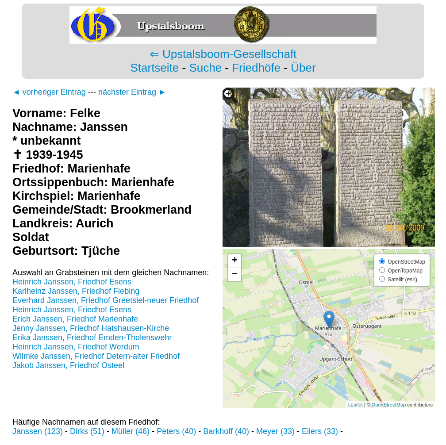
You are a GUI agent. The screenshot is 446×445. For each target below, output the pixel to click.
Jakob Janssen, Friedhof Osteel (68, 365)
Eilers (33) (320, 431)
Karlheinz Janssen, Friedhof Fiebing (75, 291)
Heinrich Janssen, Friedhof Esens (71, 281)
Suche (205, 67)
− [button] (235, 274)
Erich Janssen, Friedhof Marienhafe (75, 319)
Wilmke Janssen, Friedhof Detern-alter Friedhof (96, 356)
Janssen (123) (37, 431)
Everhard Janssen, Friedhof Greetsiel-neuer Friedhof (105, 300)
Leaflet (355, 404)
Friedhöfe (256, 67)
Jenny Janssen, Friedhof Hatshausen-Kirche (90, 328)
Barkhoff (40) (226, 431)
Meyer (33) (275, 431)
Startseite (154, 67)
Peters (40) (176, 431)
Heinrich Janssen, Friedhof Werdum (75, 346)
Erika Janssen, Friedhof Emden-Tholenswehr (92, 337)
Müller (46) (131, 431)
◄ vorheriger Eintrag (49, 92)
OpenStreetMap (389, 404)
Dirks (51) (87, 431)
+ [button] (235, 261)
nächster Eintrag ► (132, 92)
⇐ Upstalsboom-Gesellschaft (223, 54)
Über (303, 67)
